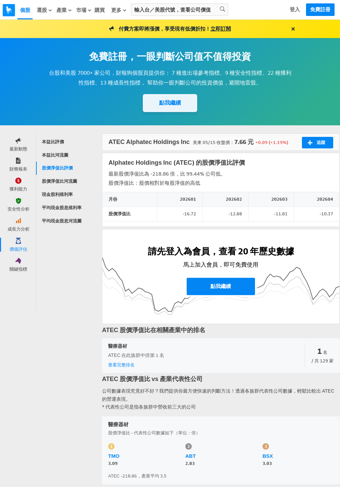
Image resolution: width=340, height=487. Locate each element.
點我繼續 (170, 103)
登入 (295, 9)
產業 (64, 10)
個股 (25, 10)
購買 (100, 10)
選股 (44, 10)
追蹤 (316, 142)
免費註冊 (320, 9)
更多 (119, 10)
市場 (84, 10)
